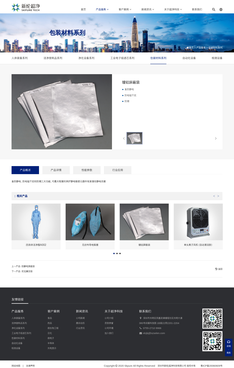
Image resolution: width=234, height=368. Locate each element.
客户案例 (125, 9)
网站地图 (16, 366)
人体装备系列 (20, 58)
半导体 (51, 343)
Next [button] (218, 200)
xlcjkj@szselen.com (152, 333)
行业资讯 (80, 328)
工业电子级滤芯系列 (122, 58)
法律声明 (30, 366)
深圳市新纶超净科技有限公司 (172, 366)
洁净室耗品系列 (53, 58)
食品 (50, 318)
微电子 (51, 338)
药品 (50, 323)
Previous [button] (214, 200)
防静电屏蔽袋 (28, 271)
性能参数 (87, 174)
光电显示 (52, 348)
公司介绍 (109, 318)
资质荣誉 (109, 323)
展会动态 (80, 323)
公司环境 (109, 328)
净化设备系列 (86, 58)
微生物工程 (53, 328)
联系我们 (197, 9)
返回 (219, 274)
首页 (83, 9)
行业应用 (117, 174)
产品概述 (25, 174)
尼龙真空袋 (27, 276)
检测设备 (217, 58)
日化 (50, 333)
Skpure (128, 366)
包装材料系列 (215, 47)
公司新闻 (80, 318)
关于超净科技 (173, 9)
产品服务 (102, 9)
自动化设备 (189, 58)
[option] (36, 231)
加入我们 (109, 333)
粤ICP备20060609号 (211, 366)
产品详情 (56, 174)
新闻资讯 (147, 9)
